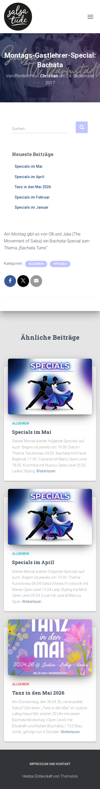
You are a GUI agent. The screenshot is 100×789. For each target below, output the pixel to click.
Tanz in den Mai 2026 (33, 187)
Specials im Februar (32, 197)
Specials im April (29, 177)
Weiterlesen (45, 471)
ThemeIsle (69, 776)
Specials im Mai (28, 166)
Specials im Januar (32, 207)
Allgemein (36, 263)
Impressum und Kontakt (50, 764)
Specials (60, 263)
